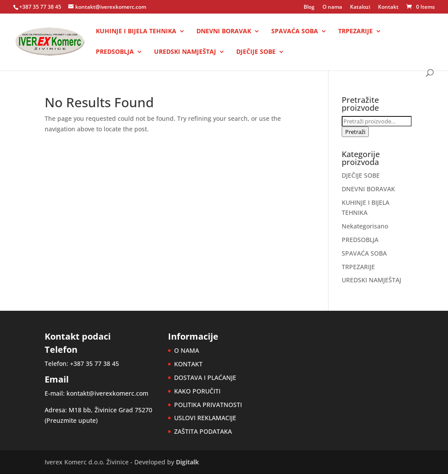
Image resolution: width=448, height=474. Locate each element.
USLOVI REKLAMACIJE (205, 418)
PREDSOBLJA (115, 52)
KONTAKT (188, 364)
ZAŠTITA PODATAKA (203, 431)
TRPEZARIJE (355, 31)
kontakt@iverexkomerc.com (107, 393)
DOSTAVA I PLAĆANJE (205, 377)
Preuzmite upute (71, 420)
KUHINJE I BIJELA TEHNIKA (136, 31)
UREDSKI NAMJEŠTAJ (185, 52)
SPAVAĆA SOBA (294, 31)
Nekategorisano (365, 226)
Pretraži (355, 132)
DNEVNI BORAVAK (223, 31)
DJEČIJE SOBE (256, 52)
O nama (332, 7)
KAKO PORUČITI (197, 391)
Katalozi (360, 7)
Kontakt (388, 7)
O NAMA (186, 350)
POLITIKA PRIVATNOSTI (208, 404)
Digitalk (187, 462)
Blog (309, 7)
